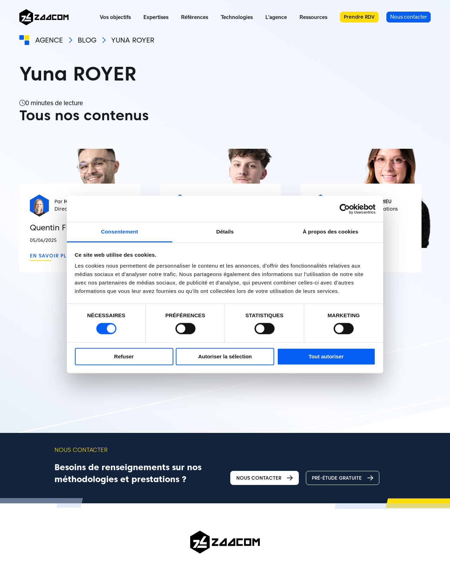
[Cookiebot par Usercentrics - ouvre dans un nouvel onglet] (344, 209)
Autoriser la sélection (225, 356)
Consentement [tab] (119, 232)
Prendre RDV (359, 17)
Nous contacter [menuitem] (408, 17)
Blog (87, 40)
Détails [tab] (225, 232)
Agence (49, 40)
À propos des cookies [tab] (330, 232)
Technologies (237, 17)
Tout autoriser (326, 356)
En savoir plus (51, 255)
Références (194, 17)
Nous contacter (264, 478)
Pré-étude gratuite (342, 478)
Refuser (124, 356)
